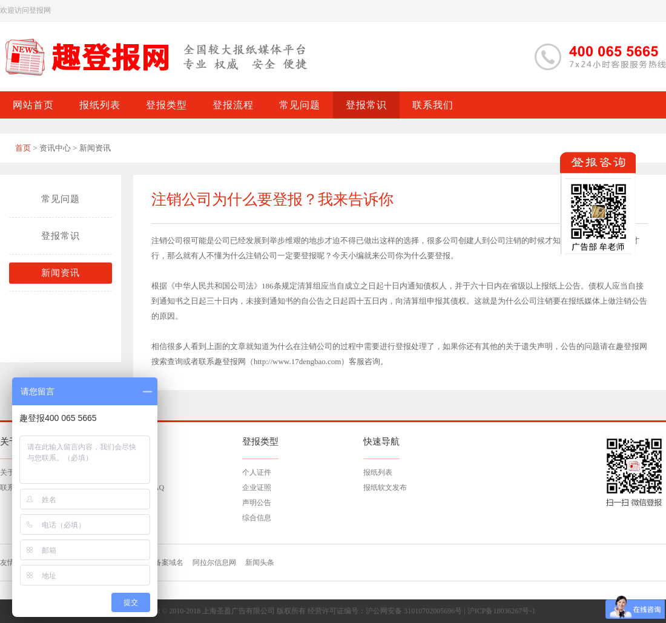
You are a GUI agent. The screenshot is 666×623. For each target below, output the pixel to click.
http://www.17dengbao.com (297, 361)
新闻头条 (259, 562)
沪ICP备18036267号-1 (501, 611)
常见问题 (60, 199)
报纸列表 (377, 472)
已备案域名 (165, 562)
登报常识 (60, 236)
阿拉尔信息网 (214, 562)
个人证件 (256, 472)
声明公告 (256, 502)
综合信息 (256, 518)
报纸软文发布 (385, 487)
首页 (23, 147)
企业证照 (256, 487)
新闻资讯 (60, 273)
